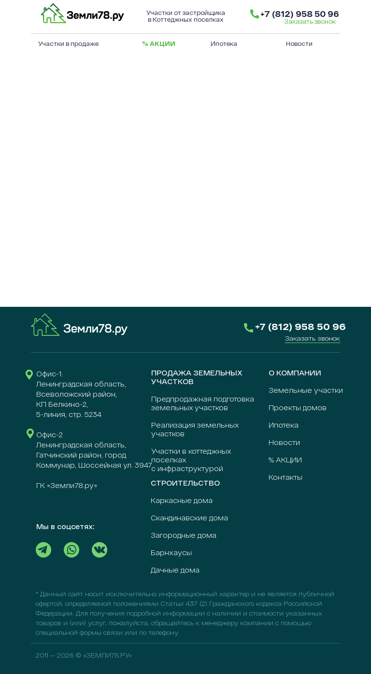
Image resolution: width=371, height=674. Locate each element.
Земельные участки (306, 390)
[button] (312, 338)
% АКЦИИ (285, 460)
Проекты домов (298, 407)
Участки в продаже (68, 43)
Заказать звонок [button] (310, 21)
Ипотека (224, 43)
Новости (299, 43)
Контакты (285, 477)
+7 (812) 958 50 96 (299, 13)
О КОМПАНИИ (295, 373)
